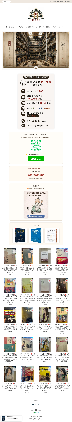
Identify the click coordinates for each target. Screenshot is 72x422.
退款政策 (41, 419)
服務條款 (31, 419)
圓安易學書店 (56, 27)
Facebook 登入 (60, 1)
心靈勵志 (48, 27)
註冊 (55, 1)
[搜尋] (6, 1)
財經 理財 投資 (30, 27)
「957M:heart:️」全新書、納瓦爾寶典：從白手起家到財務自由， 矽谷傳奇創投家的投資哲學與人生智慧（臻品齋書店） (13, 418)
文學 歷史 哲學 (40, 27)
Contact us (65, 27)
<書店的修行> (20, 27)
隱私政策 (36, 419)
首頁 (5, 27)
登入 (51, 1)
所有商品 (12, 27)
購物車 (68, 1)
